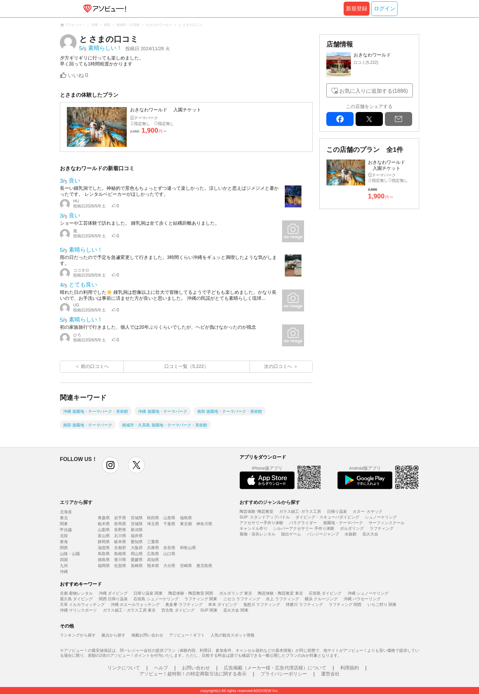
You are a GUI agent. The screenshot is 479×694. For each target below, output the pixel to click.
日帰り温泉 (337, 511)
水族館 (351, 534)
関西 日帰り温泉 (113, 599)
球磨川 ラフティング (304, 604)
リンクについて (123, 667)
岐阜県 (120, 541)
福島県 (186, 518)
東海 (64, 541)
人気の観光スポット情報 (232, 635)
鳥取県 (104, 553)
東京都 (186, 523)
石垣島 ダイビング (325, 593)
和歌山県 (188, 547)
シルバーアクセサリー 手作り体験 (303, 528)
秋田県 (153, 518)
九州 (64, 565)
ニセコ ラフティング (241, 599)
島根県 (120, 553)
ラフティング (382, 528)
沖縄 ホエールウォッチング (135, 604)
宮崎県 (186, 565)
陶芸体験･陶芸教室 (256, 511)
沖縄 (64, 571)
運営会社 (330, 673)
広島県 (153, 553)
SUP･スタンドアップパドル (265, 517)
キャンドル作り (253, 528)
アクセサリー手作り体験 (261, 522)
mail (398, 119)
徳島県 (104, 559)
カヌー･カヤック (368, 511)
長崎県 (137, 565)
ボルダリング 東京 (235, 593)
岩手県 (120, 518)
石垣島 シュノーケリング (155, 599)
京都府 (120, 547)
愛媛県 (137, 559)
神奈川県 (204, 523)
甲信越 (66, 529)
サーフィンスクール (386, 522)
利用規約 (349, 667)
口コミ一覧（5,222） (186, 366)
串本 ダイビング (222, 604)
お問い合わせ (196, 667)
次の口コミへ (278, 366)
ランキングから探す (78, 635)
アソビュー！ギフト (187, 635)
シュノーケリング (381, 517)
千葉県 (169, 523)
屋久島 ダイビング (76, 599)
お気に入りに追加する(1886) (373, 91)
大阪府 (137, 547)
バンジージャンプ (323, 534)
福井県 (137, 535)
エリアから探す (76, 502)
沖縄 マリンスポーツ (78, 610)
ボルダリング (352, 528)
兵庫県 (153, 547)
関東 (64, 523)
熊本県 (153, 565)
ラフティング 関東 (200, 599)
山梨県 (104, 529)
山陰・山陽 (70, 553)
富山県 (104, 535)
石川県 (120, 535)
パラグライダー (303, 522)
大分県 (169, 565)
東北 (64, 518)
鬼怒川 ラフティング (261, 604)
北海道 (66, 512)
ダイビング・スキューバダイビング (327, 517)
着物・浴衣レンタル (257, 534)
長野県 (120, 529)
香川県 (120, 559)
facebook (340, 119)
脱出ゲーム (291, 534)
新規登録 (356, 8)
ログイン (384, 8)
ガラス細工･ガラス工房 (300, 511)
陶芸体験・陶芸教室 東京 (280, 593)
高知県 (153, 559)
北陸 (64, 535)
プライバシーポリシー (283, 673)
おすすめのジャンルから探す (270, 502)
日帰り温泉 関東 (147, 593)
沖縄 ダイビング (113, 593)
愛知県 (137, 541)
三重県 (153, 541)
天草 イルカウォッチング (82, 604)
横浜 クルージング (321, 599)
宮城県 (137, 518)
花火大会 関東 (235, 610)
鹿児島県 (204, 565)
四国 (64, 559)
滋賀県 (104, 547)
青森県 (104, 518)
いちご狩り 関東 (382, 604)
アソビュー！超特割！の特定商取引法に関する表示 (192, 673)
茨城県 (137, 523)
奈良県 (169, 547)
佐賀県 (120, 565)
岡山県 (137, 553)
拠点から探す (113, 635)
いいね (78, 75)
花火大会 (370, 534)
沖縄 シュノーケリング (368, 593)
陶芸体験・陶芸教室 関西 (190, 593)
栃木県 (104, 523)
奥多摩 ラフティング (183, 604)
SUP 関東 (209, 610)
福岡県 (104, 565)
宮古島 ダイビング (177, 610)
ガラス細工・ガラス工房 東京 (129, 610)
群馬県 (120, 523)
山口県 (169, 553)
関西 (64, 547)
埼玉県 (153, 523)
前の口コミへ (95, 366)
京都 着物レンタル (76, 593)
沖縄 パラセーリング (362, 599)
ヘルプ (161, 667)
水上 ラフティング (282, 599)
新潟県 (137, 529)
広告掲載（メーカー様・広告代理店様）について (275, 667)
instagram (110, 465)
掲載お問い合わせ (147, 635)
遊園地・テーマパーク (343, 522)
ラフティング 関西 (345, 604)
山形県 (169, 518)
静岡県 (104, 541)
